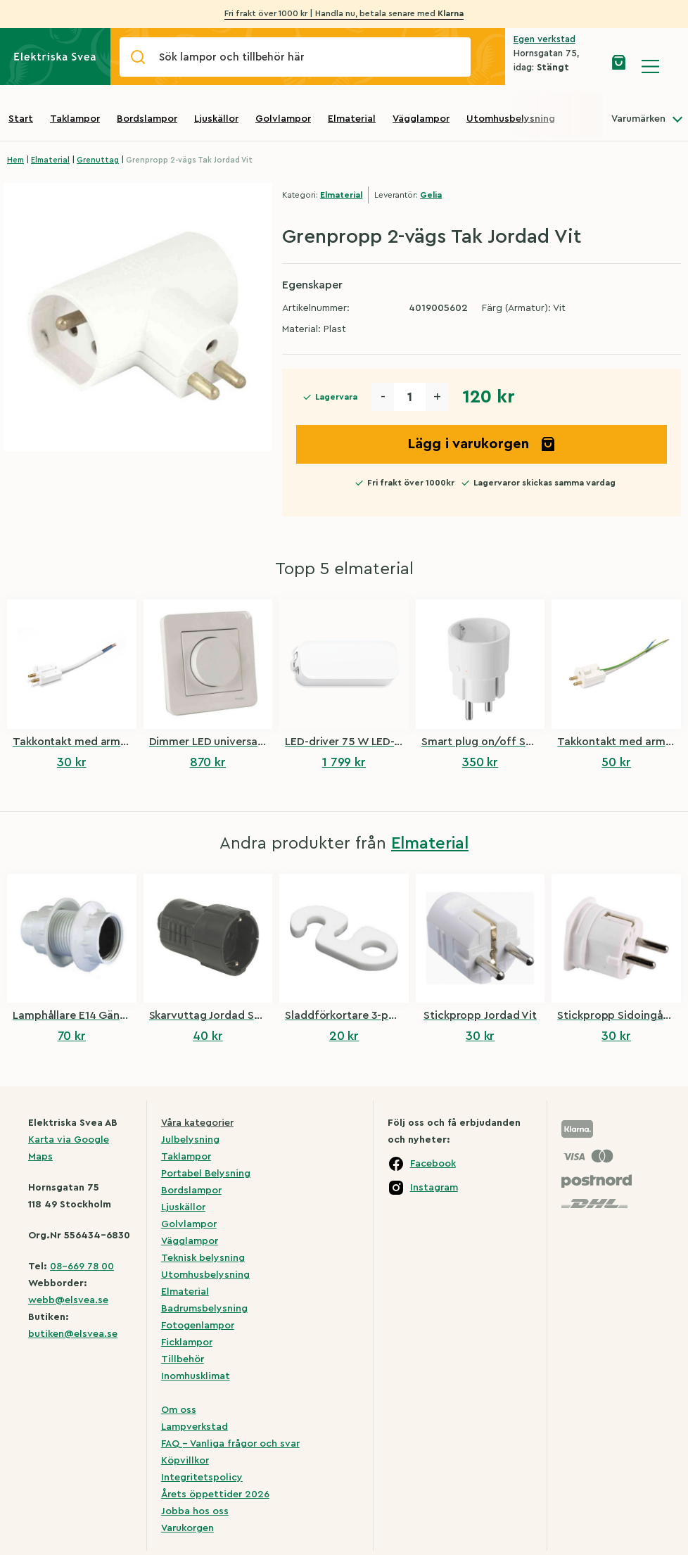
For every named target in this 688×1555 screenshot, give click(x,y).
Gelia (431, 195)
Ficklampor (186, 1342)
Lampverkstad (194, 1427)
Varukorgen (187, 1528)
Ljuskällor (216, 119)
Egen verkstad (544, 39)
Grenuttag (98, 160)
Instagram (434, 1188)
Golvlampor (283, 119)
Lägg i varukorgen (481, 444)
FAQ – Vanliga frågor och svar (230, 1444)
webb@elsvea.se (68, 1300)
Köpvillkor (185, 1461)
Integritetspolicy (202, 1478)
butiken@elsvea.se (72, 1334)
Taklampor (75, 119)
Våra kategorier (197, 1123)
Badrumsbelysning (204, 1309)
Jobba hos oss (195, 1511)
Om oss (178, 1410)
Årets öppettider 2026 (215, 1494)
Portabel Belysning (205, 1174)
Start (20, 119)
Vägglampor (421, 119)
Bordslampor (147, 119)
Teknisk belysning (203, 1258)
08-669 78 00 (82, 1266)
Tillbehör (182, 1359)
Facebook (433, 1164)
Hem (15, 160)
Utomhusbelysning (510, 119)
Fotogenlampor (197, 1326)
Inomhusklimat (195, 1376)
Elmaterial (352, 119)
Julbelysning (190, 1140)
